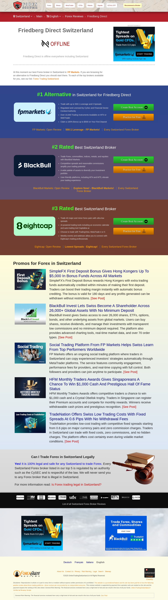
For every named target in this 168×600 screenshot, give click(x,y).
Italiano (89, 562)
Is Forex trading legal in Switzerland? (58, 480)
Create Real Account (145, 109)
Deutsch (67, 562)
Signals (100, 5)
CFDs (81, 5)
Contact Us (69, 571)
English (53, 16)
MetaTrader (69, 5)
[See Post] (98, 298)
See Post (104, 595)
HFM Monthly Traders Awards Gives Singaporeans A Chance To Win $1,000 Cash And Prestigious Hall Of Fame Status (99, 384)
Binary (58, 5)
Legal (95, 571)
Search (101, 571)
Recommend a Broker (132, 5)
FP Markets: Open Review (46, 142)
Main (39, 16)
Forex (49, 5)
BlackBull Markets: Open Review (51, 201)
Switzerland (22, 16)
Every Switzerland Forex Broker (121, 142)
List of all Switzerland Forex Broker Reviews (84, 504)
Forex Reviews (74, 16)
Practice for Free (145, 115)
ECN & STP (112, 5)
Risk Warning (86, 571)
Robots (90, 5)
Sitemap (108, 571)
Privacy (77, 571)
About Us (60, 571)
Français (79, 562)
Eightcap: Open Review (48, 259)
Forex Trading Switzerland (46, 79)
